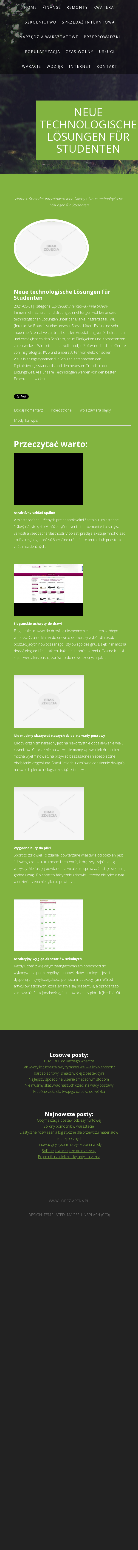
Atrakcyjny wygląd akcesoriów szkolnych (48, 959)
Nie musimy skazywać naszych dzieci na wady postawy (59, 735)
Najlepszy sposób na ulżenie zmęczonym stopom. (69, 1079)
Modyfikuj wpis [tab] (26, 420)
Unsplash (90, 1214)
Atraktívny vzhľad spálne (34, 512)
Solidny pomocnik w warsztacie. (69, 1126)
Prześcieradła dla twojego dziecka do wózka (69, 1091)
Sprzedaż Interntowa (45, 198)
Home (20, 198)
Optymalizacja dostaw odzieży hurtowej (69, 1120)
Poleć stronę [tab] (61, 410)
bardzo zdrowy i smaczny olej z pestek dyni (69, 1073)
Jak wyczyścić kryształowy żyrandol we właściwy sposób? (69, 1067)
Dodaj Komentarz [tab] (28, 410)
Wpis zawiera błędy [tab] (95, 410)
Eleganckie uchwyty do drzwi (38, 623)
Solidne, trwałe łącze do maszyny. (69, 1150)
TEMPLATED (54, 1214)
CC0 (105, 1214)
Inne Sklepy (75, 198)
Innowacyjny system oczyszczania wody (69, 1144)
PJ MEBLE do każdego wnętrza (69, 1061)
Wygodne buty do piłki (32, 848)
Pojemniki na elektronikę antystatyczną (69, 1156)
